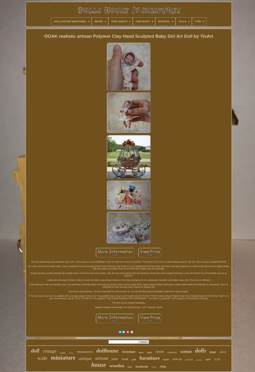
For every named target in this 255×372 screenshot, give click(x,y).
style (208, 359)
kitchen (199, 360)
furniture (149, 358)
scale (42, 358)
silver (222, 352)
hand (141, 352)
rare (130, 366)
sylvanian (189, 359)
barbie (166, 359)
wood (154, 367)
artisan (101, 358)
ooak (125, 359)
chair (149, 352)
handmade (142, 366)
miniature (63, 357)
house (98, 364)
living (71, 353)
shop (163, 366)
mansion (172, 352)
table (115, 359)
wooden (116, 365)
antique (85, 358)
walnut (186, 351)
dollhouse (107, 351)
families (63, 353)
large (212, 352)
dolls (200, 351)
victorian (128, 352)
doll (35, 351)
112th (217, 359)
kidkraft (177, 359)
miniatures (85, 351)
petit (134, 359)
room (160, 351)
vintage (49, 351)
